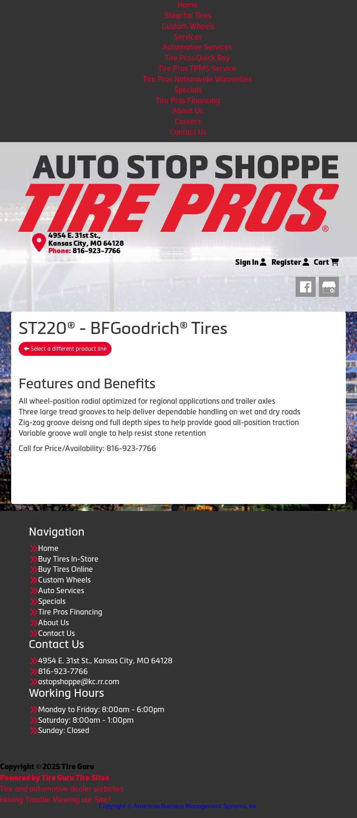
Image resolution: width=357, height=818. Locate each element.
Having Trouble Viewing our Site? (55, 799)
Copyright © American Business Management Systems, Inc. (178, 806)
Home (188, 4)
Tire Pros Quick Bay (197, 57)
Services (188, 37)
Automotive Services (197, 47)
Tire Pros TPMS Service (197, 68)
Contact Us (188, 132)
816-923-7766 (96, 251)
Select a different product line (65, 349)
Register (290, 262)
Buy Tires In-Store (68, 559)
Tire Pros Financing (188, 100)
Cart (326, 262)
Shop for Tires (188, 15)
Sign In (250, 262)
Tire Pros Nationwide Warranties (197, 79)
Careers (188, 121)
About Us (187, 110)
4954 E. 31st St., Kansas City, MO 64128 (86, 239)
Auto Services (61, 590)
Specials (188, 89)
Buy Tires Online (65, 569)
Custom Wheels (188, 26)
